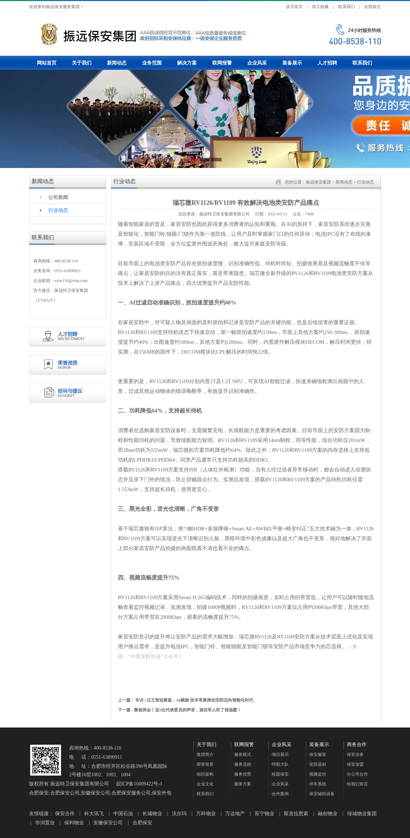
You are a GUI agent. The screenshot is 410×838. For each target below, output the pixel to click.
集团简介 (205, 754)
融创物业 (327, 813)
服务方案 (242, 784)
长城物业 (152, 813)
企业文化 (205, 784)
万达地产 (235, 813)
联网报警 (222, 63)
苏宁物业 (264, 813)
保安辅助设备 (321, 793)
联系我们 (346, 6)
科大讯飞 (94, 813)
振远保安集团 (318, 182)
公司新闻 (58, 197)
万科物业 (206, 813)
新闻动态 (117, 63)
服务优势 (242, 774)
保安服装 (317, 754)
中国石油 (123, 813)
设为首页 (294, 6)
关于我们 (82, 63)
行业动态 (58, 210)
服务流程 (242, 764)
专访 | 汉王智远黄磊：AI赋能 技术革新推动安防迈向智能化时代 (194, 700)
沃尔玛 (179, 813)
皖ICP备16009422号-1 (139, 783)
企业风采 (257, 63)
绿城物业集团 (362, 813)
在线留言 (372, 6)
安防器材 (317, 764)
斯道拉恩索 (296, 813)
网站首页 (46, 63)
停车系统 (317, 784)
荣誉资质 (205, 764)
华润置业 (45, 822)
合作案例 (280, 793)
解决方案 (187, 63)
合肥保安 (142, 822)
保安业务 (355, 754)
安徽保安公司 (108, 822)
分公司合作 (357, 774)
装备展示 (292, 63)
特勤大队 (280, 764)
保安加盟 (355, 764)
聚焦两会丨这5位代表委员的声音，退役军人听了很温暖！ (187, 710)
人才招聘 (327, 63)
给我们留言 (357, 784)
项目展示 (280, 754)
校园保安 (280, 774)
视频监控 (317, 774)
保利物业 (74, 822)
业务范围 (152, 63)
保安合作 (65, 813)
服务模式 (242, 754)
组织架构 (205, 774)
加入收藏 (320, 6)
